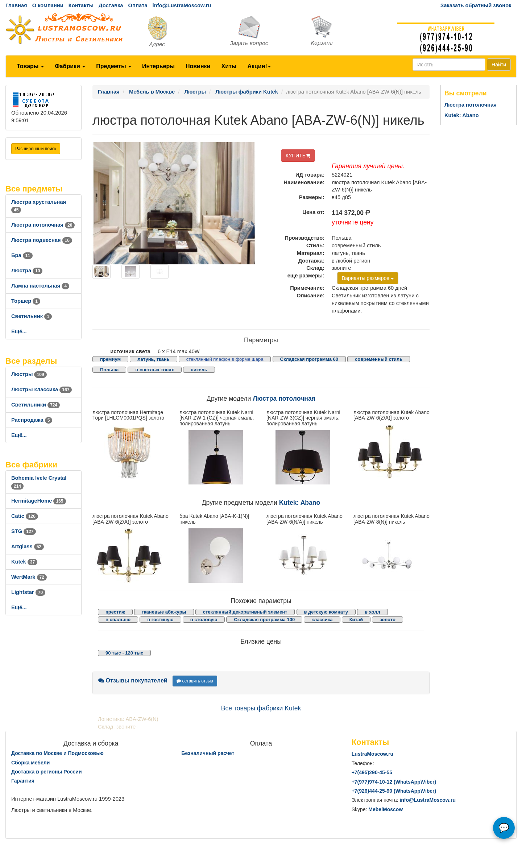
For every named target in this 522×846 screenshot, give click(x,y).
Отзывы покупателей (132, 680)
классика (321, 619)
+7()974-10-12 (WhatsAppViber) (394, 782)
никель (199, 369)
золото (387, 619)
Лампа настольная (40, 286)
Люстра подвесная (41, 240)
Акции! (258, 66)
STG (23, 531)
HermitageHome (38, 501)
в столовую (204, 619)
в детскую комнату (326, 612)
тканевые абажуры (164, 612)
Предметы (113, 66)
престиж (115, 612)
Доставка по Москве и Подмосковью (57, 753)
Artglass (27, 546)
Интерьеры (158, 66)
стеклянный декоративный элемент (245, 612)
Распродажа (31, 420)
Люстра (26, 270)
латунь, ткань (153, 359)
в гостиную (160, 619)
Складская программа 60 (309, 359)
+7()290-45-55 (372, 772)
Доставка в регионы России (46, 772)
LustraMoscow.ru (372, 754)
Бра (22, 255)
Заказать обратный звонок (475, 5)
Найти (499, 64)
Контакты (81, 5)
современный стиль (378, 359)
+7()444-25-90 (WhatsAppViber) (394, 791)
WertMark (29, 577)
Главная (16, 5)
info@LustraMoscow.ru (182, 5)
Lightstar (28, 592)
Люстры (29, 374)
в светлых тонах (154, 369)
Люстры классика (41, 389)
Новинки (198, 66)
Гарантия (22, 781)
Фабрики (70, 66)
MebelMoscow (385, 809)
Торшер (25, 301)
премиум (110, 359)
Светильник (31, 316)
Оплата (137, 5)
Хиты (228, 66)
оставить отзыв (195, 681)
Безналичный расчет (207, 753)
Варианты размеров (368, 278)
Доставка (111, 5)
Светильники (35, 405)
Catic (24, 516)
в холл (372, 612)
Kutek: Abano (299, 502)
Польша (109, 369)
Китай (356, 619)
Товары (30, 66)
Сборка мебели (30, 762)
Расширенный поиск (35, 148)
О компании (47, 5)
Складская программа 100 (264, 619)
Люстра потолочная (43, 225)
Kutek (24, 562)
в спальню (117, 619)
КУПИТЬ (298, 155)
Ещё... (19, 331)
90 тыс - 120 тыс (124, 653)
